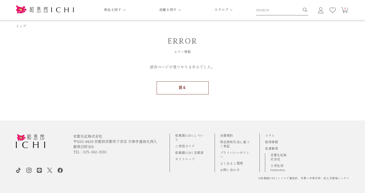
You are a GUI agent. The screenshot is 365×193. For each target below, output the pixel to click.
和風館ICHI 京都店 (189, 153)
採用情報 (271, 142)
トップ (21, 26)
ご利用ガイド (185, 146)
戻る (182, 88)
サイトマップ (185, 159)
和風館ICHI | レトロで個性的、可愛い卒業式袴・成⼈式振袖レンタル (305, 178)
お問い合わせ (230, 170)
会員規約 (226, 135)
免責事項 (271, 148)
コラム (270, 135)
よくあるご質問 (231, 163)
